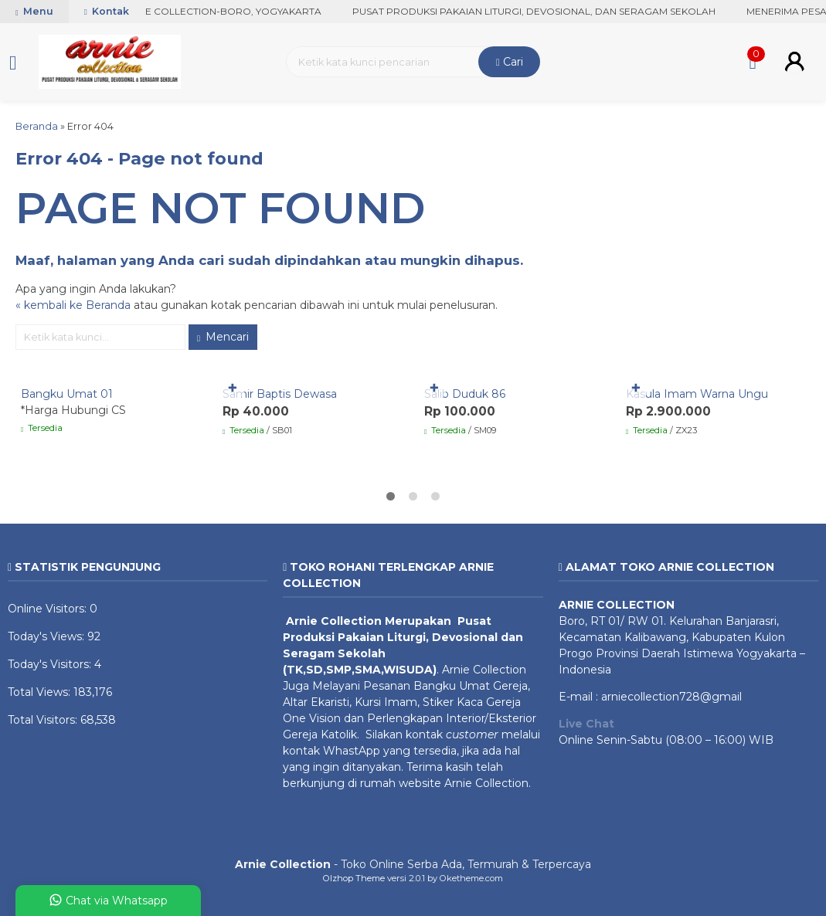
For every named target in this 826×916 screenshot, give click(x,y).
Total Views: (40, 692)
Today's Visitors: (51, 664)
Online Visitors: (49, 609)
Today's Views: (47, 636)
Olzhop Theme (354, 878)
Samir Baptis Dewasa (280, 394)
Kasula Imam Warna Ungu (697, 394)
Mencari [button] (223, 337)
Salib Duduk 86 (464, 394)
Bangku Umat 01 (67, 394)
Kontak (106, 11)
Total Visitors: (44, 720)
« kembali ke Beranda (73, 305)
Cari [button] (509, 62)
